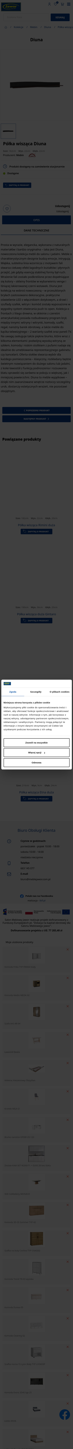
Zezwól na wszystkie (36, 742)
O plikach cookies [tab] (59, 691)
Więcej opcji (36, 752)
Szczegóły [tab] (35, 691)
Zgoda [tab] (12, 691)
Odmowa (36, 762)
